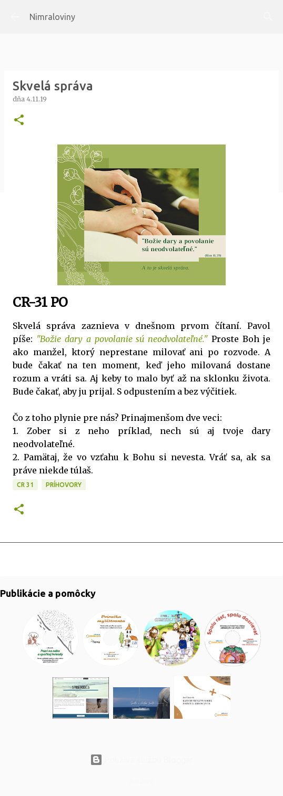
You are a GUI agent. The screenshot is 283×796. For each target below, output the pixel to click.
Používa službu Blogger (141, 759)
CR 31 (25, 484)
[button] (19, 120)
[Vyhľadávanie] (268, 16)
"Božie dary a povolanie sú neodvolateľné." (122, 339)
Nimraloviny (52, 17)
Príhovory (64, 484)
